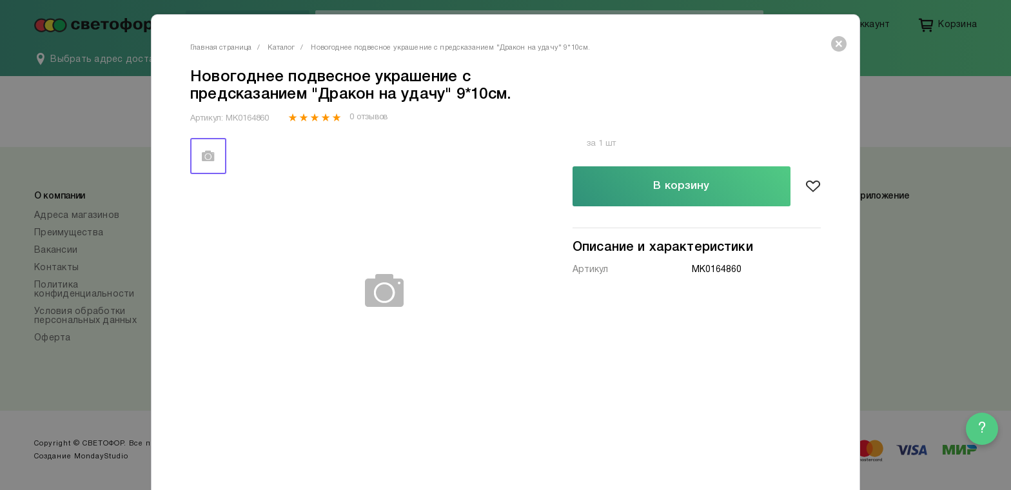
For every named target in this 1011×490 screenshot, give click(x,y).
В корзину (681, 186)
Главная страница (220, 47)
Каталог (281, 47)
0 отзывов (368, 117)
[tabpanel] (385, 291)
